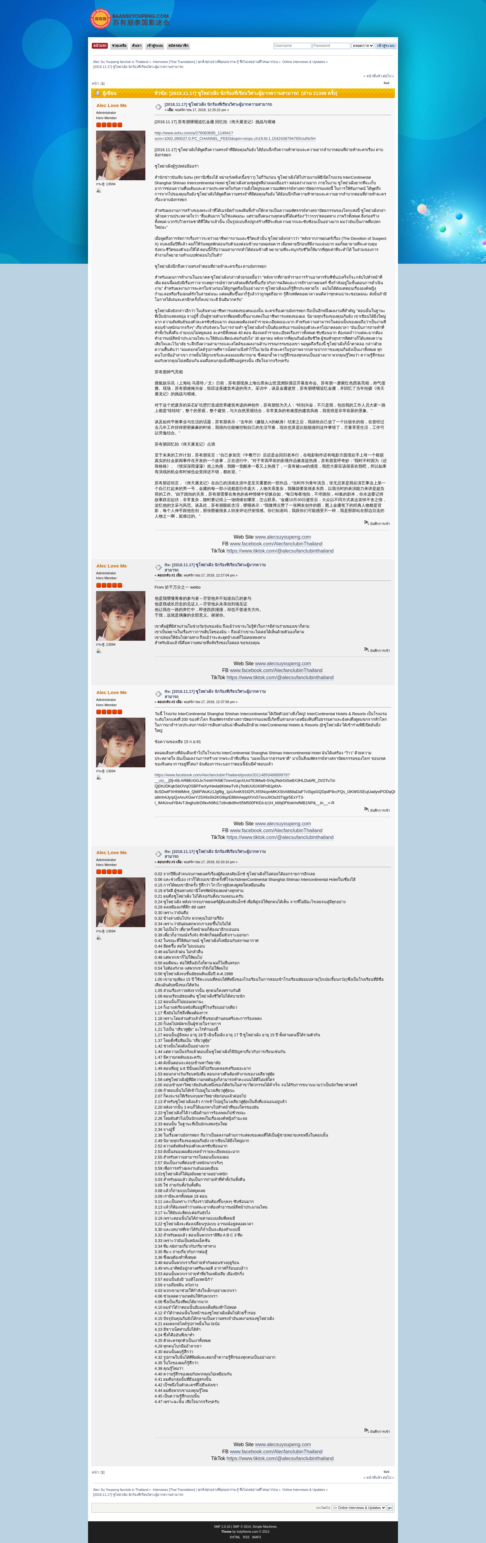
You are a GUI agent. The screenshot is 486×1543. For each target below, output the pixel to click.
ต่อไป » (388, 76)
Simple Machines (265, 1526)
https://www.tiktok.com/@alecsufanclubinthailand (280, 551)
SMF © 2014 (242, 1526)
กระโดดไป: (323, 1507)
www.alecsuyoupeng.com (283, 537)
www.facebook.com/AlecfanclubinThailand (276, 543)
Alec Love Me (111, 105)
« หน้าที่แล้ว (372, 76)
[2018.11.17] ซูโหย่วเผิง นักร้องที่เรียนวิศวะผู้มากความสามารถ (218, 104)
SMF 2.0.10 (222, 1526)
